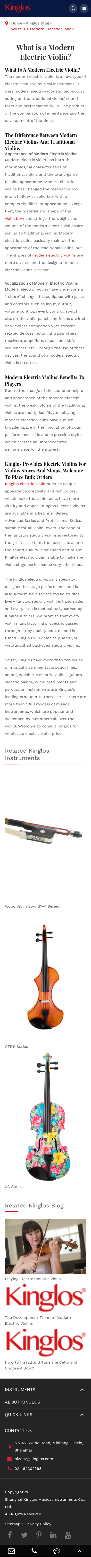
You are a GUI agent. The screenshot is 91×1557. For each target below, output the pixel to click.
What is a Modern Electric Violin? (42, 29)
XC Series (14, 1186)
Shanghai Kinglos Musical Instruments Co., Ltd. (45, 1503)
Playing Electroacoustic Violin (33, 1278)
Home (16, 23)
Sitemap (12, 1524)
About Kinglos (22, 1402)
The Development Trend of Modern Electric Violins (38, 1320)
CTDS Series (16, 1046)
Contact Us (18, 1430)
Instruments (20, 1389)
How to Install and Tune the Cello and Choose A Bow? (41, 1365)
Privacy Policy (38, 1524)
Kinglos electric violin (25, 483)
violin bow (14, 218)
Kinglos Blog (37, 23)
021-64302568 (23, 1469)
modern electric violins (54, 255)
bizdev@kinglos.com (29, 1459)
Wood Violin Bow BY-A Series (32, 906)
